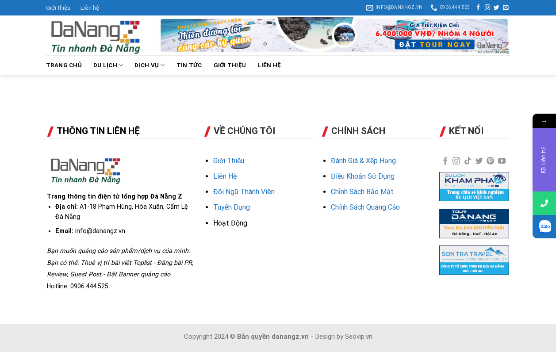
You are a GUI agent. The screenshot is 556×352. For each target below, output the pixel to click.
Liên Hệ (225, 176)
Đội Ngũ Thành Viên (244, 191)
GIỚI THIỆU (230, 65)
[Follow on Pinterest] (490, 161)
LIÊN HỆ (269, 65)
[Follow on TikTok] (468, 161)
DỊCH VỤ (149, 65)
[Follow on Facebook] (478, 8)
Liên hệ (90, 7)
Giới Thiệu (228, 161)
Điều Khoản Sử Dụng (363, 176)
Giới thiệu (58, 7)
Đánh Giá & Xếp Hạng (363, 161)
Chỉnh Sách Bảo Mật (362, 191)
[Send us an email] (506, 8)
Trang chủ (64, 65)
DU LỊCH (108, 65)
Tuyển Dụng (231, 207)
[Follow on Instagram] (488, 8)
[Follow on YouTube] (502, 161)
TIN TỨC (189, 65)
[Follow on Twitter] (496, 8)
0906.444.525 (89, 286)
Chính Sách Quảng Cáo (365, 207)
